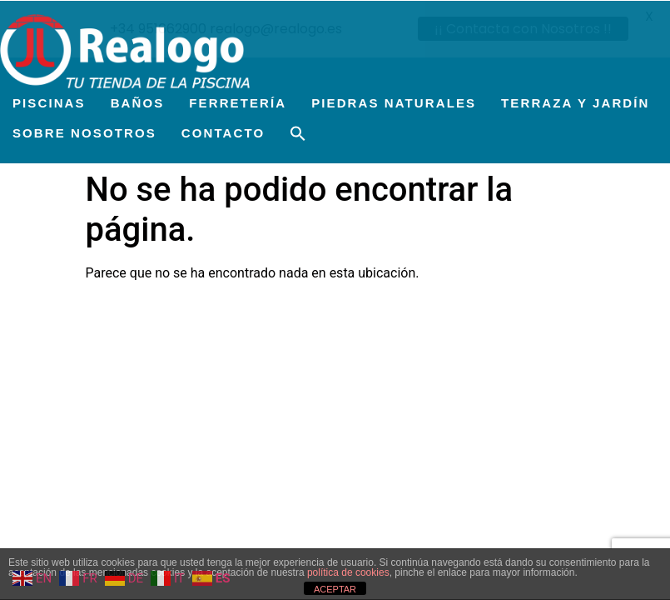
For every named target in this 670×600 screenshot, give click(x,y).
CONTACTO (223, 132)
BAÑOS (138, 102)
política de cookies (348, 572)
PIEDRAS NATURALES (393, 102)
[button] (298, 133)
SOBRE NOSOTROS (84, 132)
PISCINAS (49, 102)
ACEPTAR (335, 589)
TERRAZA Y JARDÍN (575, 102)
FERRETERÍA (237, 102)
